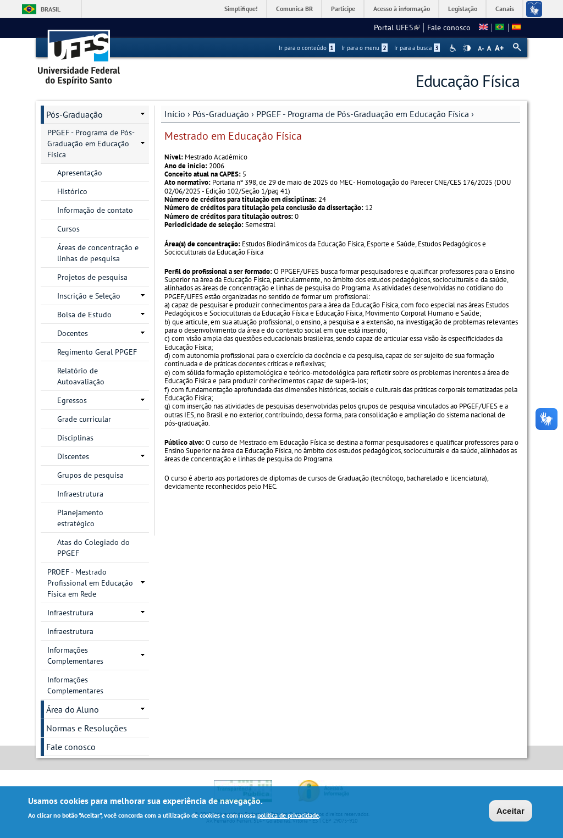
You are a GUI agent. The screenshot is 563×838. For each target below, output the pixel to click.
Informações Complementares (75, 655)
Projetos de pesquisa (92, 277)
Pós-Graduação (220, 113)
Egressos (72, 400)
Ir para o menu (364, 48)
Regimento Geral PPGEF (97, 352)
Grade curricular (84, 419)
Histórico (72, 191)
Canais (504, 8)
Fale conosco (449, 27)
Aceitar (510, 812)
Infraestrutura (80, 494)
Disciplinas (75, 438)
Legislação (462, 8)
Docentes (72, 333)
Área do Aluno (72, 709)
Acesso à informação (401, 8)
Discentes (73, 456)
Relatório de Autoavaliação (80, 376)
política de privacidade (288, 817)
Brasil (50, 9)
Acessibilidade (454, 48)
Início (174, 113)
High (467, 48)
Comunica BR (294, 8)
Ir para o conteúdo (307, 48)
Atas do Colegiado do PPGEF (93, 547)
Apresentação (79, 173)
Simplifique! (241, 8)
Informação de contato (95, 210)
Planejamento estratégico (80, 518)
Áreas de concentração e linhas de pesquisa (98, 252)
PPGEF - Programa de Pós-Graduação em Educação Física (362, 113)
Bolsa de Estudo (84, 314)
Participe (343, 8)
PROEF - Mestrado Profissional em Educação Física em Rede (90, 583)
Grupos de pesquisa (90, 475)
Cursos (68, 229)
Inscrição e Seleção (88, 296)
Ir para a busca (417, 48)
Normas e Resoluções (86, 728)
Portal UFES (397, 27)
